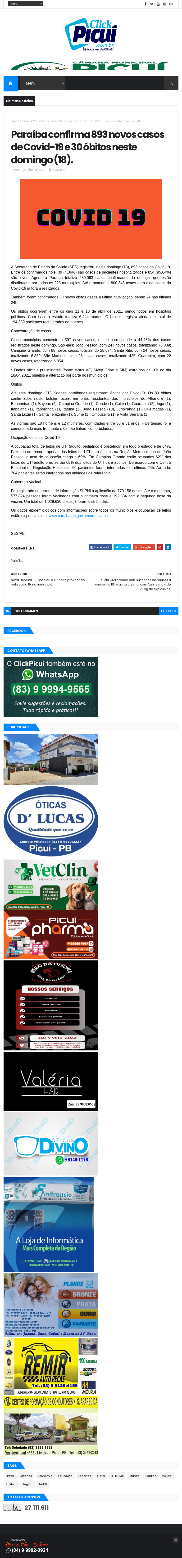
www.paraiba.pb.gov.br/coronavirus (78, 516)
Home (15, 121)
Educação (65, 1476)
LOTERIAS (117, 1476)
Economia (45, 1476)
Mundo (135, 1476)
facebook (168, 611)
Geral (101, 1476)
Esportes (84, 1476)
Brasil (10, 1476)
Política (11, 1484)
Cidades (26, 1476)
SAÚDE (42, 1484)
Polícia (167, 1476)
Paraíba (27, 121)
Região (27, 1484)
